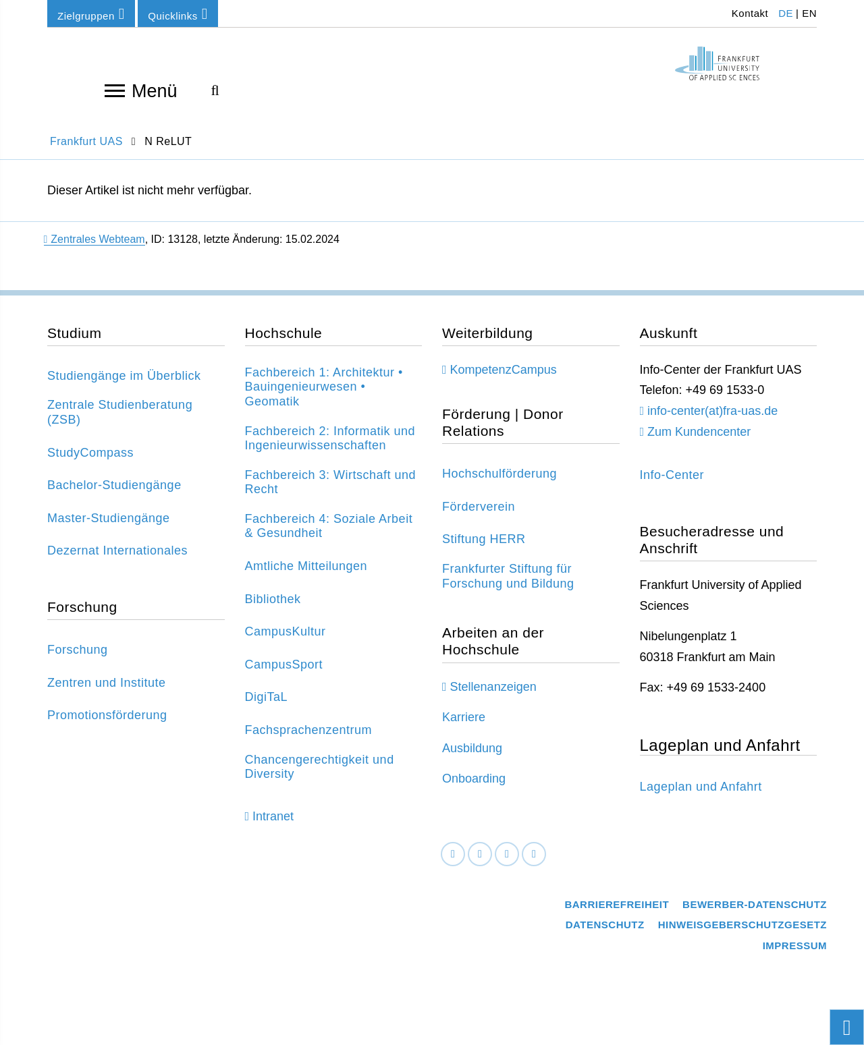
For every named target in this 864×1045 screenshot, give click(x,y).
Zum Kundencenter (699, 441)
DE (785, 13)
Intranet (273, 826)
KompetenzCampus (503, 379)
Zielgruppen (91, 13)
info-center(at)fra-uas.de (712, 420)
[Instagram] (507, 863)
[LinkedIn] (480, 863)
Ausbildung (472, 757)
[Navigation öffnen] (115, 89)
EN (809, 13)
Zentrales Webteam (94, 248)
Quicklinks (177, 13)
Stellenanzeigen (493, 696)
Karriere (463, 726)
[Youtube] (534, 863)
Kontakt (748, 13)
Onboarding (474, 788)
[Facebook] (453, 863)
